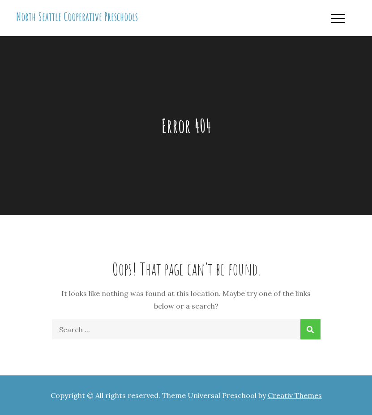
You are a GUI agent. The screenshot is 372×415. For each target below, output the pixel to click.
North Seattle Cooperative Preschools (77, 16)
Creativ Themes (295, 395)
